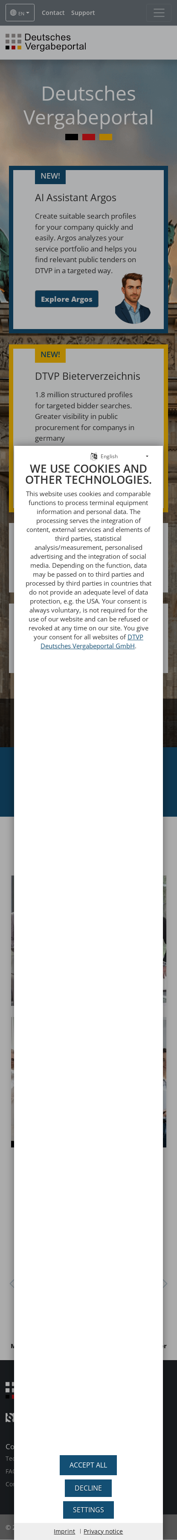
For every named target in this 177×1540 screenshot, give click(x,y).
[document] (88, 947)
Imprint (64, 1531)
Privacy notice (103, 1531)
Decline (88, 1488)
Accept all (88, 1465)
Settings (88, 1509)
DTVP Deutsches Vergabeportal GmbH (92, 623)
